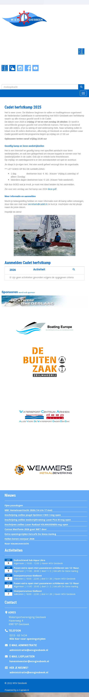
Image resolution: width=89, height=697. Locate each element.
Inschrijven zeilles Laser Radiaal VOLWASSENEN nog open (36, 524)
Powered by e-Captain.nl (17, 690)
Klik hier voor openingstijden (28, 638)
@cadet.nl (37, 204)
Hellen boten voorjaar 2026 (19, 538)
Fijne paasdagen (14, 505)
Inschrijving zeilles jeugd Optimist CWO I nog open (33, 514)
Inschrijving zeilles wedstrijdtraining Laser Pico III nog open (38, 519)
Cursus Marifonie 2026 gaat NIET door (26, 529)
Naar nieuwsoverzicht (17, 543)
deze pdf (52, 189)
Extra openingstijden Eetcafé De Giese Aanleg (30, 534)
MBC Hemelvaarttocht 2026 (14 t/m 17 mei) (28, 510)
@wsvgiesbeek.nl (28, 650)
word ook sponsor (27, 292)
